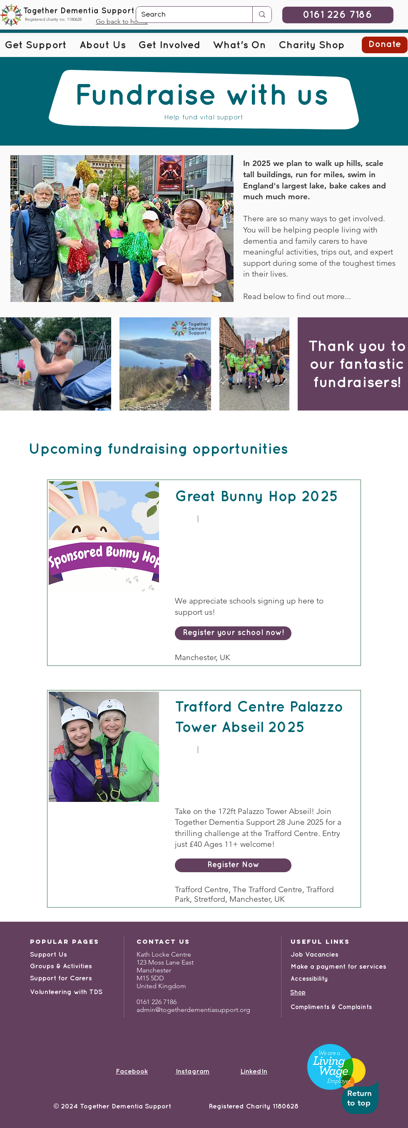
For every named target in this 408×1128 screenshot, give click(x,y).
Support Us (48, 955)
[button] (35, 46)
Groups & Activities (61, 966)
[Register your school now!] (233, 633)
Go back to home (122, 21)
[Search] (188, 15)
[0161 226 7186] (337, 15)
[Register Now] (233, 865)
